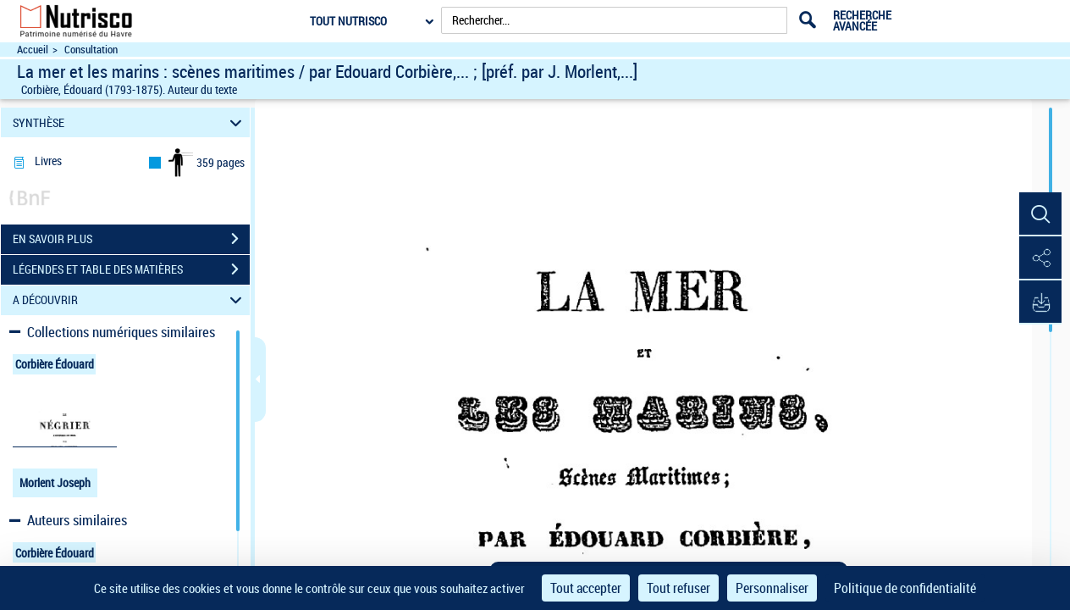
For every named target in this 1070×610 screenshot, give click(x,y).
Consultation (91, 49)
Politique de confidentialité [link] (905, 588)
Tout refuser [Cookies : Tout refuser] (678, 588)
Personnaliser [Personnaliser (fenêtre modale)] (772, 588)
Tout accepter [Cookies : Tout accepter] (585, 588)
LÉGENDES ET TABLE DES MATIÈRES (131, 269)
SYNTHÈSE (130, 122)
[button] (1040, 214)
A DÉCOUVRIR (130, 300)
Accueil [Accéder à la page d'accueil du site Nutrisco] (32, 49)
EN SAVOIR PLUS (131, 239)
